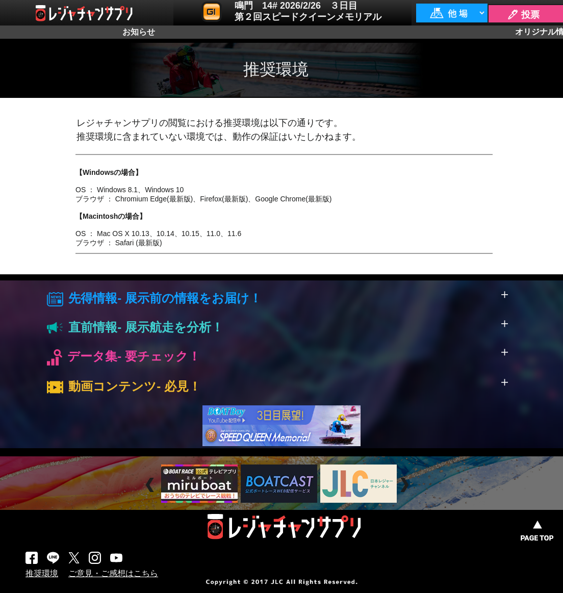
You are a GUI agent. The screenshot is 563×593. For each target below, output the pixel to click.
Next (405, 485)
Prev (151, 485)
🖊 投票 (523, 15)
